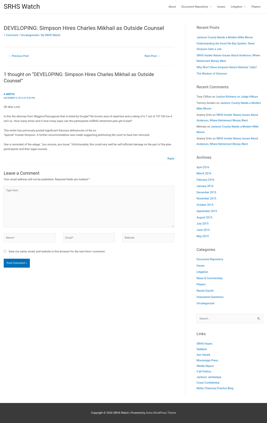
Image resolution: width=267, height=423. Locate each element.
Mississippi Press (207, 360)
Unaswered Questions (210, 297)
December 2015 (206, 192)
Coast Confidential (208, 382)
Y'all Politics (204, 371)
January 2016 (205, 186)
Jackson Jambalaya (209, 377)
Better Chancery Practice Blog (215, 388)
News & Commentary (210, 278)
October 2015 (205, 204)
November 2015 (206, 198)
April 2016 (203, 167)
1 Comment (11, 35)
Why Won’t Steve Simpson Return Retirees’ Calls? (227, 67)
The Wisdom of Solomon (212, 73)
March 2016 (204, 173)
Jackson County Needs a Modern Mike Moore (225, 37)
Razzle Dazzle (205, 290)
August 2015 (204, 217)
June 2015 (203, 230)
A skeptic (9, 94)
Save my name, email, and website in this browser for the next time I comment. (57, 251)
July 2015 (203, 223)
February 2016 (205, 179)
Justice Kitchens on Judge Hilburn (237, 96)
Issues (221, 6)
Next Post (152, 56)
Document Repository (195, 6)
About (172, 6)
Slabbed (202, 349)
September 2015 (207, 211)
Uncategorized (30, 35)
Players (256, 6)
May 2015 (203, 236)
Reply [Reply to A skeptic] (170, 158)
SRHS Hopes (204, 343)
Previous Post (18, 56)
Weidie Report (205, 366)
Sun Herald (203, 354)
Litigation (236, 6)
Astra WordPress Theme (161, 412)
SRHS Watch (22, 6)
